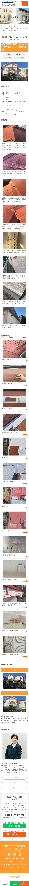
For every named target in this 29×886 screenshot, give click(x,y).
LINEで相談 (14, 825)
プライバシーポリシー (10, 867)
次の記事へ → (14, 787)
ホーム (3, 26)
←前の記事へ (14, 777)
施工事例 (12, 26)
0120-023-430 (17, 815)
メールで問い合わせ (14, 834)
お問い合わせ (24, 884)
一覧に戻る (14, 782)
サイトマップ (21, 867)
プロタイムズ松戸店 (14, 848)
